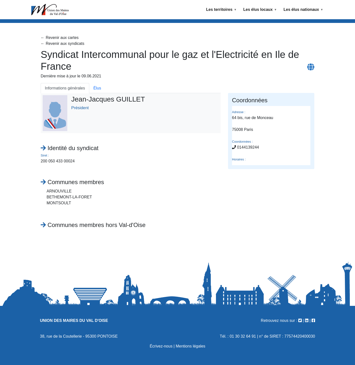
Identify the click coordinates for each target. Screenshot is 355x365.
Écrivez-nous (161, 346)
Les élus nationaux (301, 9)
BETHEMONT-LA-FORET (69, 197)
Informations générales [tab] (65, 88)
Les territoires (219, 9)
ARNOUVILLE (59, 191)
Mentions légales (190, 346)
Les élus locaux (258, 9)
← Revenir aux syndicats (62, 43)
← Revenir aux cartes (60, 37)
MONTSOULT (59, 203)
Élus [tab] (97, 88)
